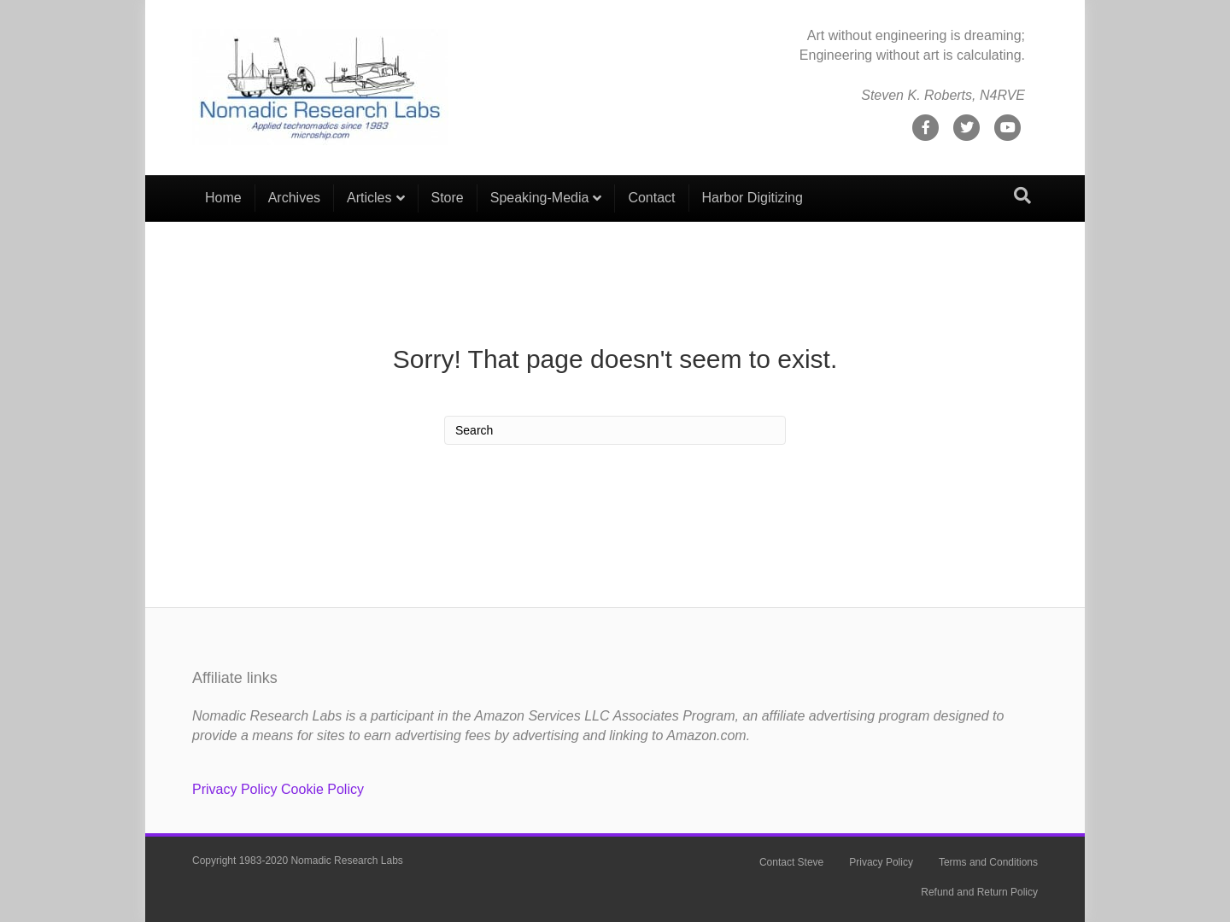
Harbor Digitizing (752, 197)
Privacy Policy (235, 789)
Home (223, 197)
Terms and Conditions (988, 862)
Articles (369, 197)
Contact (651, 197)
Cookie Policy (322, 789)
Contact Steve (791, 862)
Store (447, 197)
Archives (294, 197)
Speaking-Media (539, 197)
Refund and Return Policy (979, 892)
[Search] (1022, 195)
